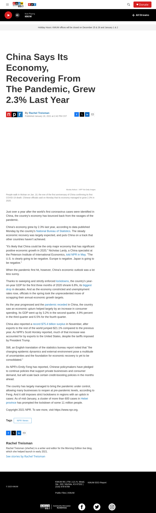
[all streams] (140, 15)
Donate (143, 4)
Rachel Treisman (39, 113)
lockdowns (62, 281)
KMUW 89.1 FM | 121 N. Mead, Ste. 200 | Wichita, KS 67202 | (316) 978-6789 (70, 484)
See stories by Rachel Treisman (25, 456)
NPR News (22, 420)
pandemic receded (56, 304)
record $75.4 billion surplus (49, 324)
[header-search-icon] (129, 4)
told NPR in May (76, 254)
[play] (8, 15)
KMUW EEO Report (97, 482)
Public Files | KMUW (65, 493)
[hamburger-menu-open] (7, 5)
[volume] (17, 15)
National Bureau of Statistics (53, 231)
